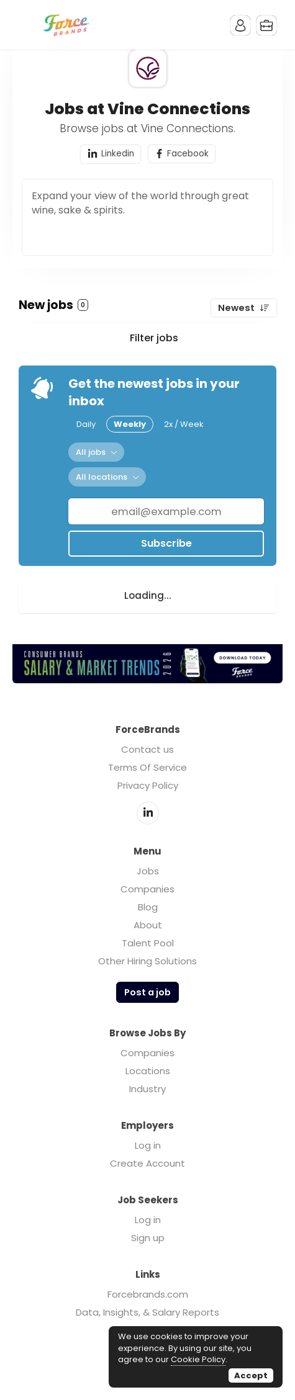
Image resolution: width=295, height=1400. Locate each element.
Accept (251, 1375)
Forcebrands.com (147, 1294)
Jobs (148, 870)
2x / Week (184, 424)
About (148, 924)
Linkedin (117, 153)
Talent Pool (148, 942)
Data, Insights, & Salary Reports (147, 1312)
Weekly (130, 424)
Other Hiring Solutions (147, 960)
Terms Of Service (147, 767)
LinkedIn (147, 812)
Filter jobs (154, 338)
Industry (147, 1088)
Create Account (147, 1163)
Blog (148, 906)
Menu (28, 25)
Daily (86, 424)
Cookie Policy (198, 1359)
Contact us (147, 749)
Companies (147, 888)
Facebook (188, 153)
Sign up (148, 1237)
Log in (148, 1145)
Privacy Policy (147, 785)
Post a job (147, 992)
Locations (147, 1070)
